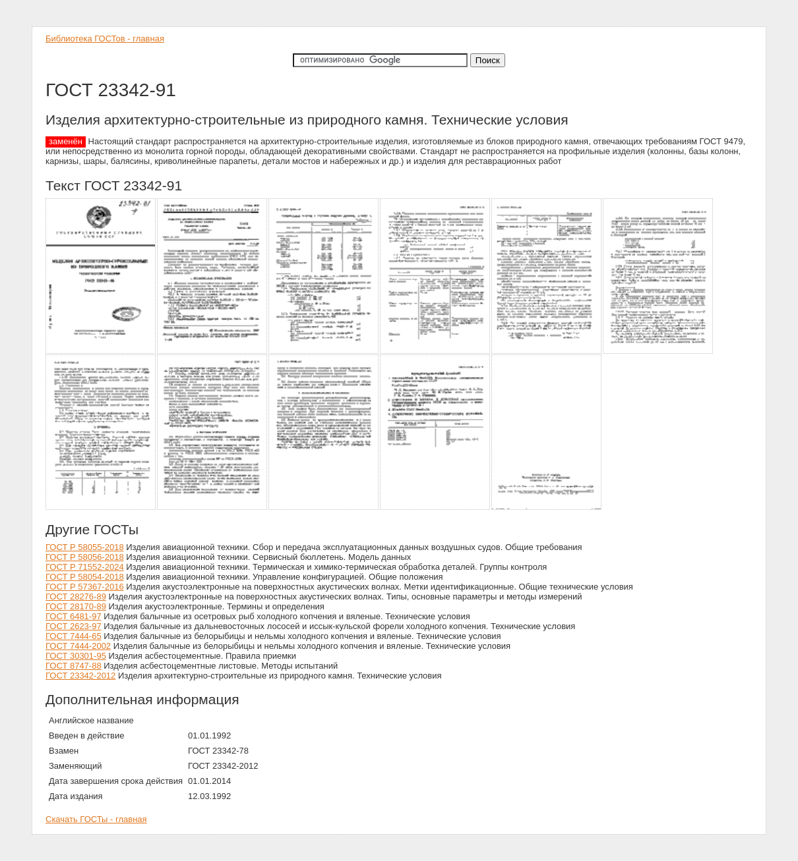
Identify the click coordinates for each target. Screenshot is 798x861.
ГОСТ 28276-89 (76, 596)
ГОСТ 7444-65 (74, 636)
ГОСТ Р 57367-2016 (85, 587)
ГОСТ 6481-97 (74, 616)
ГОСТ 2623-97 (74, 626)
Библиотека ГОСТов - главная (105, 38)
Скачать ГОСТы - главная (96, 819)
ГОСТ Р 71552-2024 (85, 567)
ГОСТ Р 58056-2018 (85, 557)
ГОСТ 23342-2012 (80, 675)
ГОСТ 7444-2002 (78, 646)
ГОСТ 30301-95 (76, 656)
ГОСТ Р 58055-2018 (85, 547)
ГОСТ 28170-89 (76, 606)
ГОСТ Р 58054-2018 (85, 577)
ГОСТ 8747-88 (74, 666)
